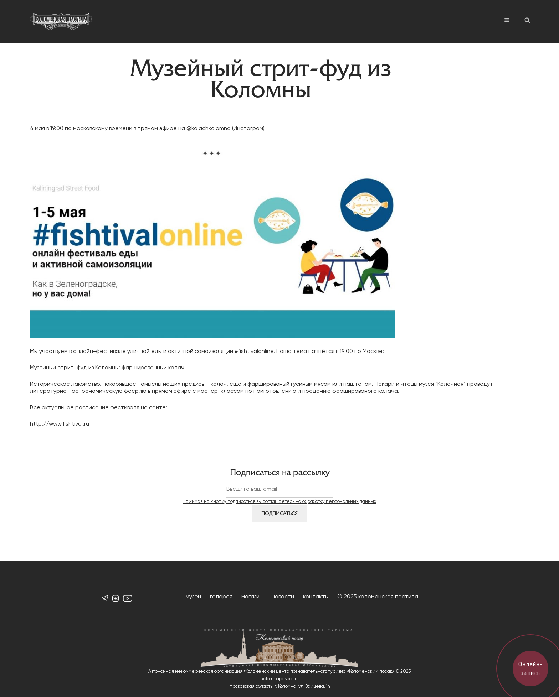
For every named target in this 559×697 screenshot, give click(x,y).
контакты (316, 596)
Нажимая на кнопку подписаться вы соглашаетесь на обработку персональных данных (279, 501)
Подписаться (279, 513)
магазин (252, 596)
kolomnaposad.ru (279, 678)
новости (283, 596)
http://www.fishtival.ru (59, 423)
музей (193, 596)
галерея (221, 596)
